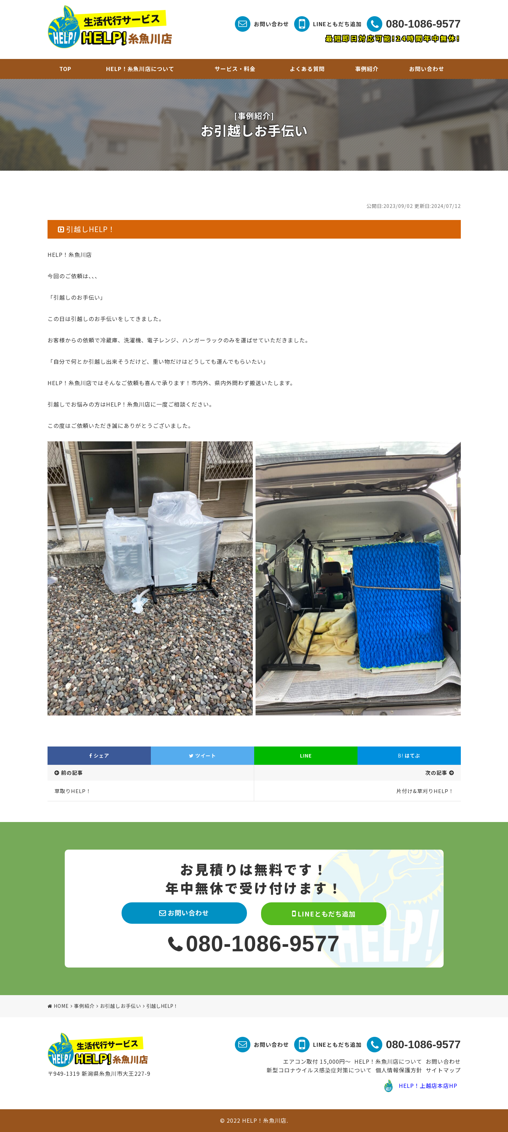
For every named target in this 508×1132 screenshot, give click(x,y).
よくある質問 (307, 68)
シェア (99, 755)
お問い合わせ (271, 24)
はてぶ (409, 755)
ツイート (202, 755)
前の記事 (72, 772)
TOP (65, 68)
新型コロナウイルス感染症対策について (319, 1070)
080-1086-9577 (423, 24)
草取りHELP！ (72, 790)
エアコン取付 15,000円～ (317, 1061)
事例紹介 (367, 68)
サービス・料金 (235, 68)
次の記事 (436, 772)
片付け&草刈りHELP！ (425, 790)
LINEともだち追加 (337, 24)
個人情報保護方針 (398, 1070)
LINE (306, 755)
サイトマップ (443, 1070)
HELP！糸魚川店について (140, 68)
